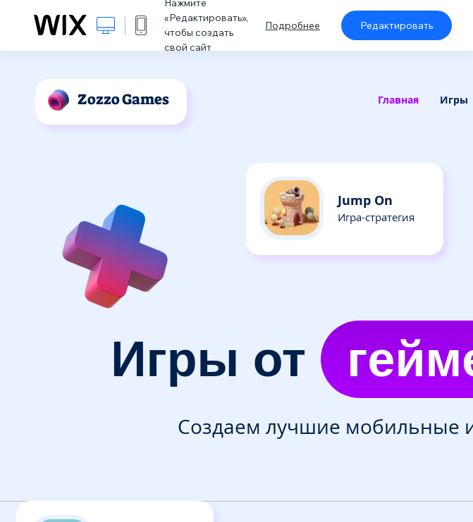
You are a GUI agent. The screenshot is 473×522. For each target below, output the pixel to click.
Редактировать (396, 25)
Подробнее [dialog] (292, 25)
